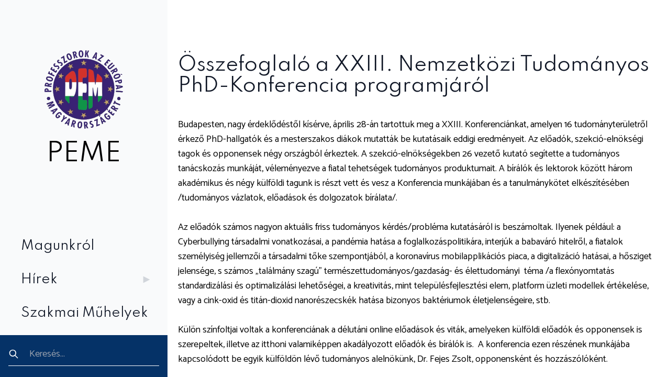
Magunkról (57, 246)
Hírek (88, 279)
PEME (84, 154)
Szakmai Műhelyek (84, 313)
